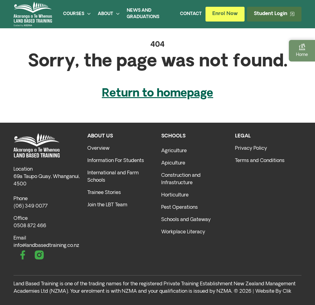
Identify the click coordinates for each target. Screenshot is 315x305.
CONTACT (191, 14)
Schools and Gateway (186, 219)
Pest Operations (179, 207)
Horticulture (175, 195)
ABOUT (108, 14)
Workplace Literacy (183, 232)
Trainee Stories (104, 192)
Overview (98, 148)
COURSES (76, 14)
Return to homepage (157, 93)
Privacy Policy (251, 148)
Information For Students (115, 160)
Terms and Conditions (260, 160)
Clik (287, 291)
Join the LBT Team (107, 205)
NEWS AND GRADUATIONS (143, 13)
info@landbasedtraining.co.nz (46, 245)
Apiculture (173, 163)
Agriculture (174, 151)
